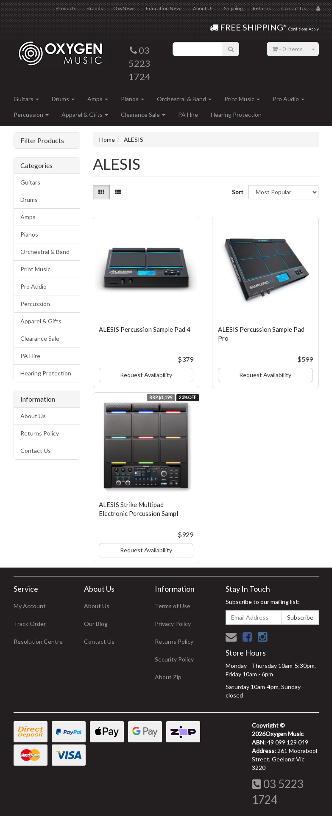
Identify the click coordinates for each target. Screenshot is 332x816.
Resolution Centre (38, 641)
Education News (164, 8)
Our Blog (96, 623)
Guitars (26, 98)
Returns (262, 8)
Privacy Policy (173, 623)
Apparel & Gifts (84, 114)
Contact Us (293, 8)
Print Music (242, 98)
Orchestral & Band (184, 98)
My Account (30, 605)
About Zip (168, 677)
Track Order (30, 623)
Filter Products (42, 140)
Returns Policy (39, 433)
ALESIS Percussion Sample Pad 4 (144, 329)
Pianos (132, 98)
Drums (63, 98)
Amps (97, 98)
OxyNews (124, 8)
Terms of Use (172, 605)
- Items (287, 48)
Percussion (31, 114)
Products (66, 8)
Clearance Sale (143, 114)
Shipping (233, 8)
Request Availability (146, 374)
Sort (237, 192)
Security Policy (174, 659)
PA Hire (188, 114)
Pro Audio (288, 98)
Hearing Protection (236, 114)
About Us (203, 8)
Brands (94, 8)
